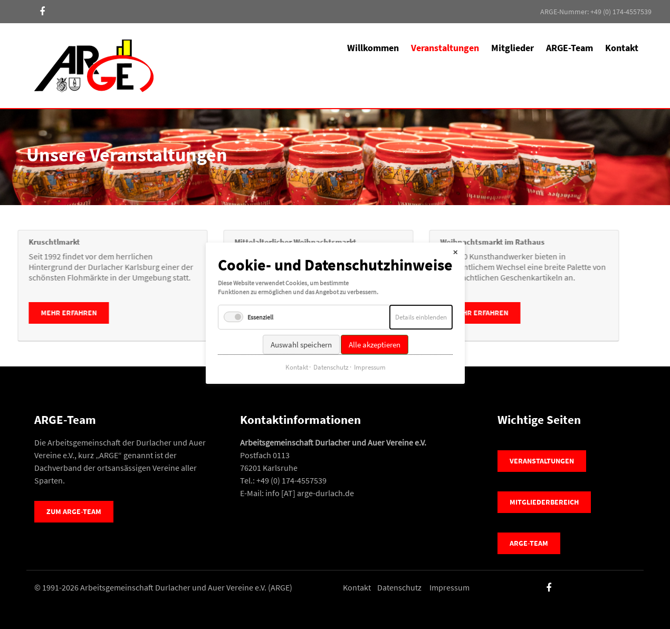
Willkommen (373, 48)
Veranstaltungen (542, 461)
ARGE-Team (569, 48)
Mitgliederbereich (544, 502)
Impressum (449, 587)
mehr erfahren (196, 312)
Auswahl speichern (300, 334)
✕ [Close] (455, 242)
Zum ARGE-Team (73, 511)
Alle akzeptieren (374, 334)
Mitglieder (512, 48)
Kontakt (621, 48)
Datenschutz (399, 587)
